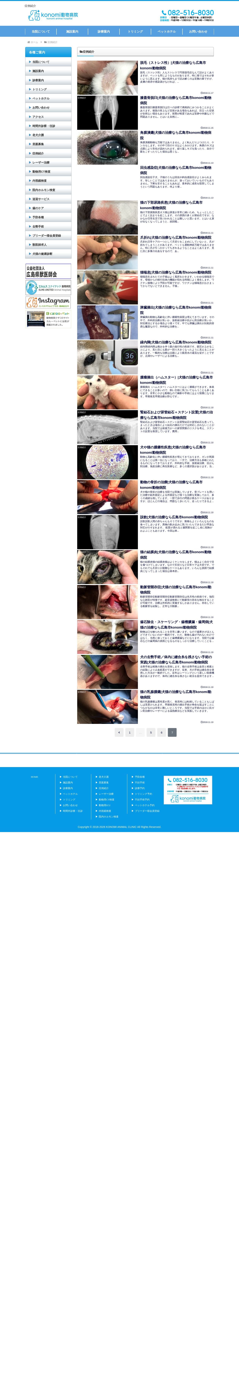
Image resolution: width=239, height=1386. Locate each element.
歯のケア (38, 208)
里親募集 (38, 144)
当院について (41, 61)
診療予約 (140, 804)
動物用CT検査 (41, 171)
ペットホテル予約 (145, 821)
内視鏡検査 (39, 180)
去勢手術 (38, 226)
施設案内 (38, 71)
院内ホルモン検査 (43, 190)
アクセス (38, 116)
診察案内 (38, 80)
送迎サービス (41, 199)
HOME (34, 793)
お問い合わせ (41, 107)
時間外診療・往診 (73, 827)
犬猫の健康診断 (42, 253)
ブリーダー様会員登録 (46, 235)
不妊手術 (140, 798)
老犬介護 (38, 135)
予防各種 (38, 217)
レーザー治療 (41, 162)
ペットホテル (41, 98)
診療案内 (68, 804)
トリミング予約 (143, 810)
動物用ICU (104, 821)
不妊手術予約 (142, 815)
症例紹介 (38, 153)
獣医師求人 (39, 244)
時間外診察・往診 (43, 125)
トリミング (39, 89)
